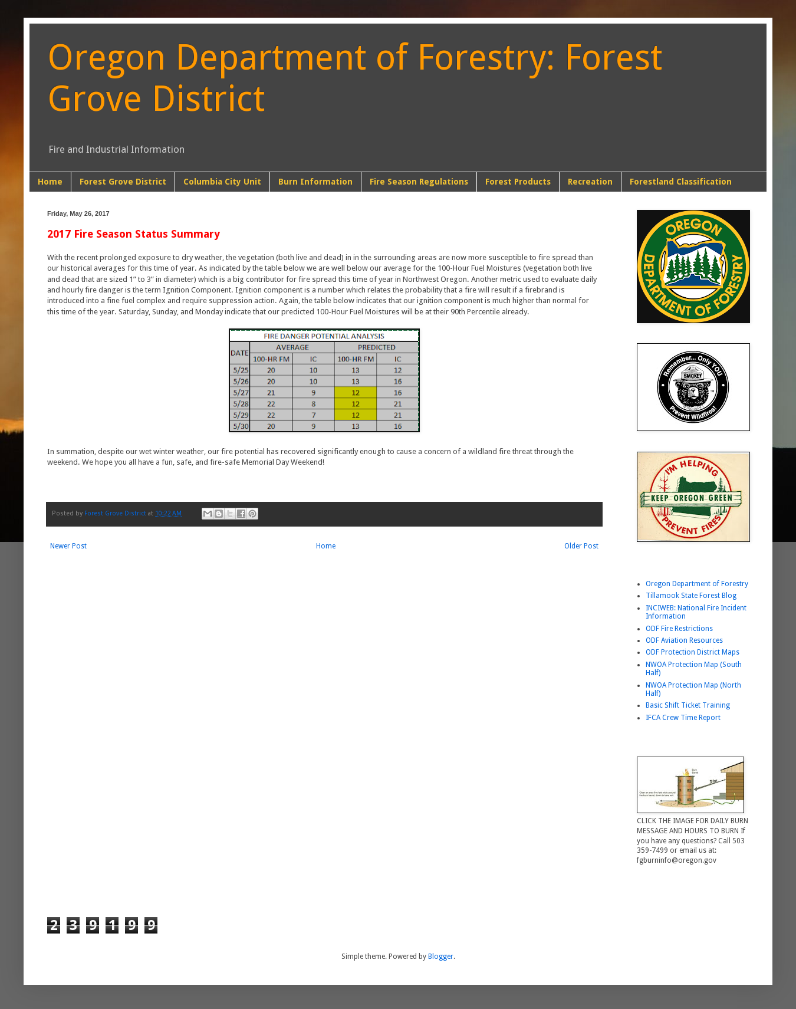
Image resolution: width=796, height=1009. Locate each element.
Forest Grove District (123, 181)
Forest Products (518, 181)
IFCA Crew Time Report (683, 718)
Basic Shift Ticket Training (688, 705)
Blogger (440, 956)
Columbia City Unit (222, 181)
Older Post (581, 546)
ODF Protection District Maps (692, 652)
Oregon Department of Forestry (697, 584)
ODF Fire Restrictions (679, 629)
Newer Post (68, 546)
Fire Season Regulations (419, 181)
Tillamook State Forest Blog (691, 595)
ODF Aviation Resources (684, 640)
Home (50, 181)
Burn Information (315, 181)
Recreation (590, 181)
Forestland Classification (681, 181)
